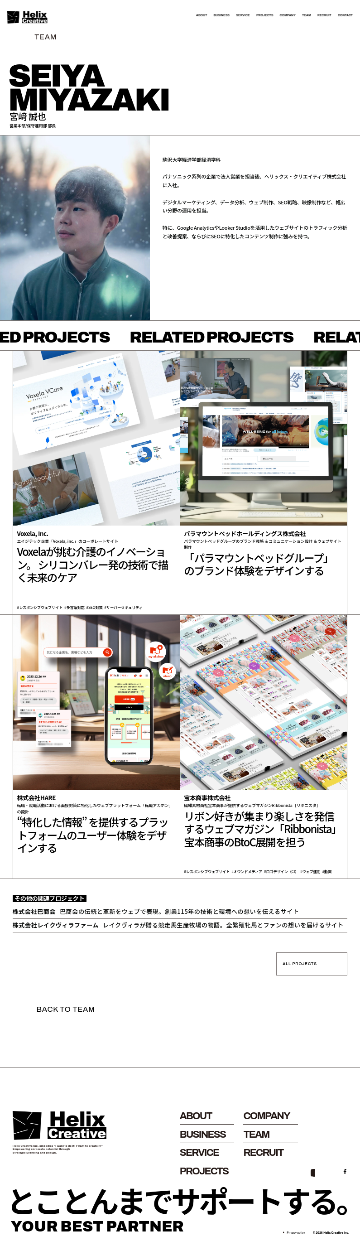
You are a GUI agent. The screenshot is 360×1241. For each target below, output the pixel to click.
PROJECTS (264, 15)
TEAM (306, 15)
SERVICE (243, 15)
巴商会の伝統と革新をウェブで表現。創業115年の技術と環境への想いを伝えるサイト (156, 911)
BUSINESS (222, 15)
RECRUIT (324, 15)
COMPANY (288, 15)
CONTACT (345, 15)
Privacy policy (296, 1232)
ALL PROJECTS (300, 963)
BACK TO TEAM (66, 1009)
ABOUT (201, 15)
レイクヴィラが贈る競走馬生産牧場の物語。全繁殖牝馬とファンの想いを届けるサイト (178, 925)
